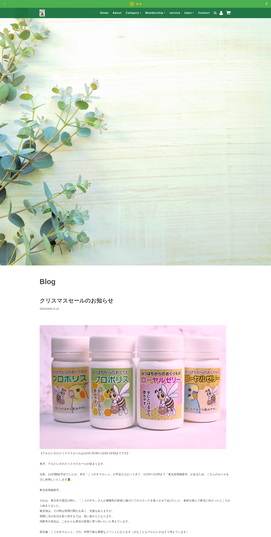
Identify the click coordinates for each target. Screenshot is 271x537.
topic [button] (188, 12)
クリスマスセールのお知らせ (76, 301)
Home (104, 12)
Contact (204, 12)
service (175, 12)
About (117, 12)
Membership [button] (154, 12)
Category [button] (132, 12)
